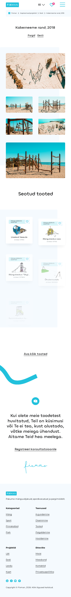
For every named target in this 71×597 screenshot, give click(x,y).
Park (8, 532)
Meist (38, 553)
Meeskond (41, 559)
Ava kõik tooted (35, 366)
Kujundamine (43, 514)
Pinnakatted (12, 526)
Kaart (8, 572)
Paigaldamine (43, 532)
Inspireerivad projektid (28, 13)
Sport (8, 520)
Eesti (41, 13)
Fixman (14, 13)
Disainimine (42, 520)
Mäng (9, 514)
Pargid (31, 35)
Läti (7, 553)
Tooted (39, 526)
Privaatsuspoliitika (45, 572)
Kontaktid (41, 566)
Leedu (9, 566)
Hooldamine (42, 538)
